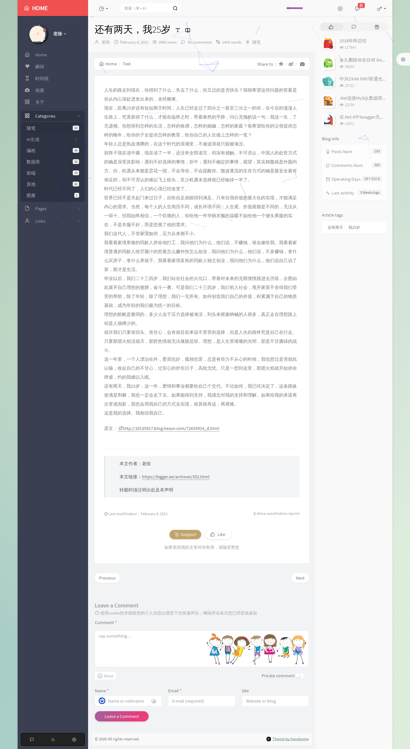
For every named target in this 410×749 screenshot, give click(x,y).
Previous (107, 578)
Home (108, 64)
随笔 (53, 128)
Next (300, 578)
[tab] (331, 26)
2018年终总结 (353, 41)
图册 (53, 195)
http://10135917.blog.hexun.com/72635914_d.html (169, 428)
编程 (53, 150)
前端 (53, 173)
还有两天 (335, 227)
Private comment (278, 676)
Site (245, 691)
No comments (199, 42)
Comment (106, 622)
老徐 (106, 42)
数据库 (53, 162)
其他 (53, 184)
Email (175, 691)
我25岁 (354, 227)
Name (102, 691)
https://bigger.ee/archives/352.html (175, 477)
